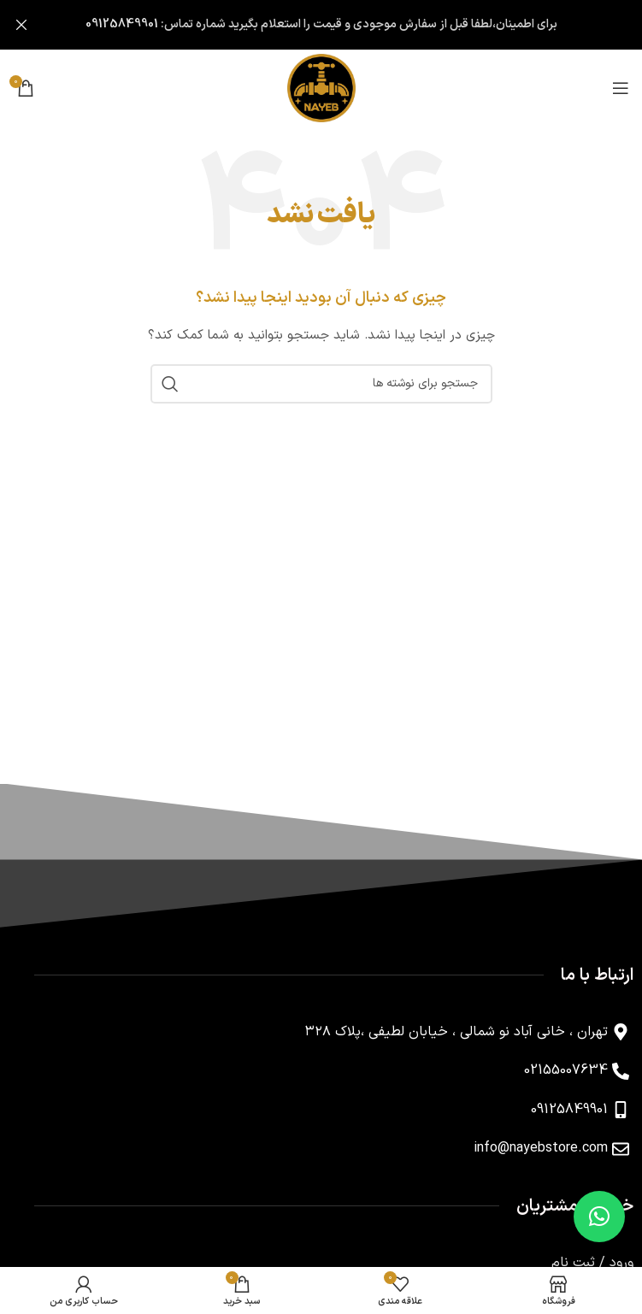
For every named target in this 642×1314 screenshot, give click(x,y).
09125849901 (121, 24)
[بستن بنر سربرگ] (21, 25)
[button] (599, 1216)
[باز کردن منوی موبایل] (621, 88)
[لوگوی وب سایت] (321, 88)
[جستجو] (321, 384)
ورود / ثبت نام (592, 1262)
